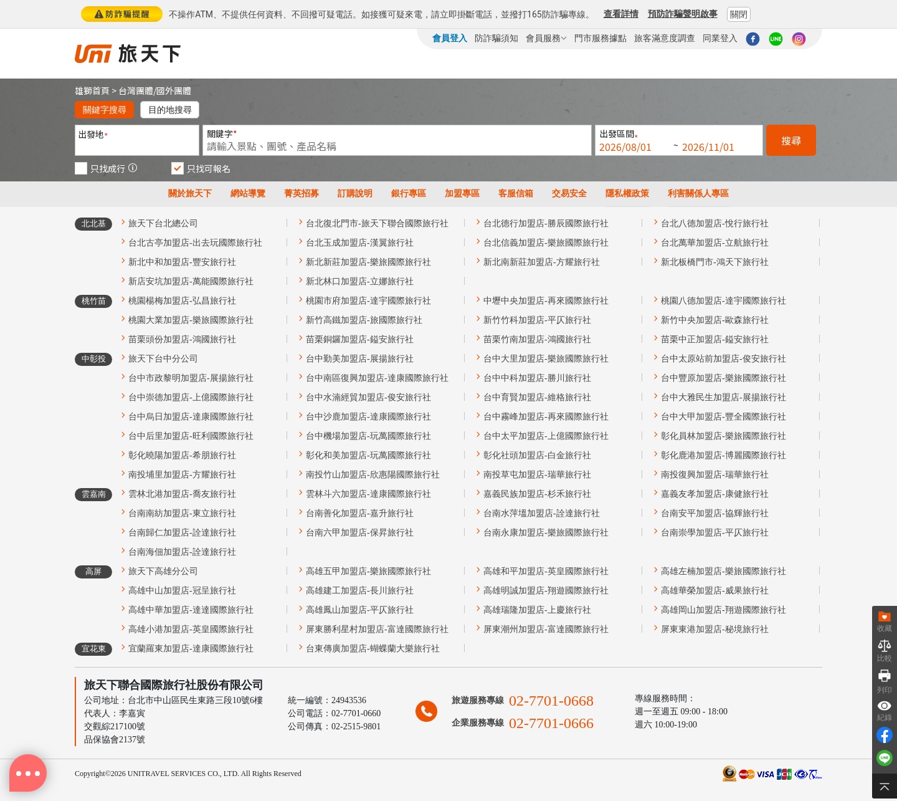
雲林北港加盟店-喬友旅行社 (182, 494)
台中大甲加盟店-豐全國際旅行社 (723, 416)
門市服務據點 (600, 38)
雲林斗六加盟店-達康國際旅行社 (368, 494)
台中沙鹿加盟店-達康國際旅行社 (368, 416)
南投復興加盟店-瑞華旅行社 (715, 474)
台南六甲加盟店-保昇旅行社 (360, 532)
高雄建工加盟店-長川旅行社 (360, 590)
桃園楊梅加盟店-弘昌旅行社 (182, 300)
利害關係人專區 (698, 193)
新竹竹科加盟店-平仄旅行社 (537, 320)
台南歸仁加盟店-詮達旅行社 (182, 532)
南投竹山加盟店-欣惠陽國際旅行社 (373, 474)
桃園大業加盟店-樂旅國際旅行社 (191, 320)
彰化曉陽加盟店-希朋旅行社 (182, 455)
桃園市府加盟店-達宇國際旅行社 (368, 300)
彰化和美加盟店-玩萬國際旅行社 (368, 455)
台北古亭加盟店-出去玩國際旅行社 (195, 242)
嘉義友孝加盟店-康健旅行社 (715, 494)
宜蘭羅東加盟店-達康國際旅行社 (191, 648)
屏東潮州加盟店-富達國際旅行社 (546, 629)
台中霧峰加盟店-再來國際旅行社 (546, 416)
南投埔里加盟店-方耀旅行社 (182, 474)
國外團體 (173, 90)
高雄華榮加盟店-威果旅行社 (715, 590)
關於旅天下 (190, 193)
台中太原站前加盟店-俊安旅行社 (723, 358)
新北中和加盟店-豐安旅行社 (182, 262)
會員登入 (449, 38)
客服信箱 (515, 193)
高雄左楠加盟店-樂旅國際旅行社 (723, 571)
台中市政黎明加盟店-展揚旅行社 (191, 378)
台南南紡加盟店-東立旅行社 (182, 513)
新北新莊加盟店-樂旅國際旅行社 (368, 262)
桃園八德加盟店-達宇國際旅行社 (723, 300)
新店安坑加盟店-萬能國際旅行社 (191, 281)
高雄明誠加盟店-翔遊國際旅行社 (546, 590)
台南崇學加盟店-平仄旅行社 (715, 532)
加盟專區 (462, 193)
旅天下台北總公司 (163, 223)
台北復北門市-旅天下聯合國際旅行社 (377, 223)
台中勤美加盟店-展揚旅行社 (360, 358)
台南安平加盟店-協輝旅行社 (715, 513)
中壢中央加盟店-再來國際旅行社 (546, 300)
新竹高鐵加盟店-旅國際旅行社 (364, 320)
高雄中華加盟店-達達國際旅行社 (191, 610)
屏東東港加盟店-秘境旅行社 (715, 629)
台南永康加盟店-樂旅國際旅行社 (546, 532)
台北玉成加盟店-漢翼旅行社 (360, 242)
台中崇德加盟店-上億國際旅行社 (191, 397)
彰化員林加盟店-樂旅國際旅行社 (723, 436)
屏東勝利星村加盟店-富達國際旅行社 (377, 629)
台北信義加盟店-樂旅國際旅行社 (546, 242)
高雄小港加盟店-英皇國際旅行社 (191, 629)
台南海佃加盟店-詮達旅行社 (182, 552)
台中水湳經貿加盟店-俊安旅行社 (368, 397)
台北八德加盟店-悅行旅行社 (715, 223)
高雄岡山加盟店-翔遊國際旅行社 (723, 610)
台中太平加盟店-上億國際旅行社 (546, 436)
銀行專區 (408, 193)
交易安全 (569, 193)
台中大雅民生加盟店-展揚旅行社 (723, 397)
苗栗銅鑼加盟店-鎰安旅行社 (360, 339)
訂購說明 (355, 193)
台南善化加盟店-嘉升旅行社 (360, 513)
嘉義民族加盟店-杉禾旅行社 (537, 494)
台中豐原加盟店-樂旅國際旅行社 (723, 378)
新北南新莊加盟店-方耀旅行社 (541, 262)
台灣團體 (135, 90)
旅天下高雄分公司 (163, 571)
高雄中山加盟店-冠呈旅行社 (182, 590)
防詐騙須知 (496, 38)
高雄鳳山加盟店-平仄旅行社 (360, 610)
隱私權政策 (627, 193)
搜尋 (791, 140)
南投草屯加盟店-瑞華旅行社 (537, 474)
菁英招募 (301, 193)
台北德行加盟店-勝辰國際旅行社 (546, 223)
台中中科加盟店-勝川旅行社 (537, 378)
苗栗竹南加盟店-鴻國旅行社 (537, 339)
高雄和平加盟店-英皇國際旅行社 (546, 571)
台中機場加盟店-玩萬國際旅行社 (368, 436)
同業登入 (720, 38)
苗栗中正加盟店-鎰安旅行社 (715, 339)
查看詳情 (621, 14)
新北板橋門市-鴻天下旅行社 (715, 262)
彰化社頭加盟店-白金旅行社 (537, 455)
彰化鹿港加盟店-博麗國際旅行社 (723, 455)
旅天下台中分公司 (163, 358)
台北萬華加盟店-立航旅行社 (715, 242)
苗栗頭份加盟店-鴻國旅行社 (182, 339)
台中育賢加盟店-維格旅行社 (537, 397)
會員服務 (546, 38)
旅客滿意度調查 (664, 38)
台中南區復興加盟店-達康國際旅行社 (377, 378)
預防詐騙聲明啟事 (683, 14)
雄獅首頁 (92, 90)
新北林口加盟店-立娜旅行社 (360, 281)
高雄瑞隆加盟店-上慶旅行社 (537, 610)
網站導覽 (247, 193)
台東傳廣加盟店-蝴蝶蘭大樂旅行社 (373, 648)
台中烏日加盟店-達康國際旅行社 (191, 416)
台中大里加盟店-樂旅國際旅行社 (546, 358)
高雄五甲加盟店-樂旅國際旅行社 (368, 571)
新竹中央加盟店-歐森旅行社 (715, 320)
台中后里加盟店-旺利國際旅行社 (191, 436)
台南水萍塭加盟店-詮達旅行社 (541, 513)
